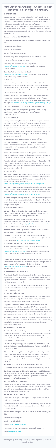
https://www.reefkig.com (18, 424)
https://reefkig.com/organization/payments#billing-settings (31, 103)
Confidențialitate (36, 440)
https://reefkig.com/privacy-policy (15, 66)
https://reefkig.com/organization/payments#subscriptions (24, 183)
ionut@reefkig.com (14, 431)
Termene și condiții (21, 440)
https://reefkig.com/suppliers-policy (16, 74)
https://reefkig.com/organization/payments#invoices (22, 194)
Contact (48, 440)
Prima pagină (7, 440)
